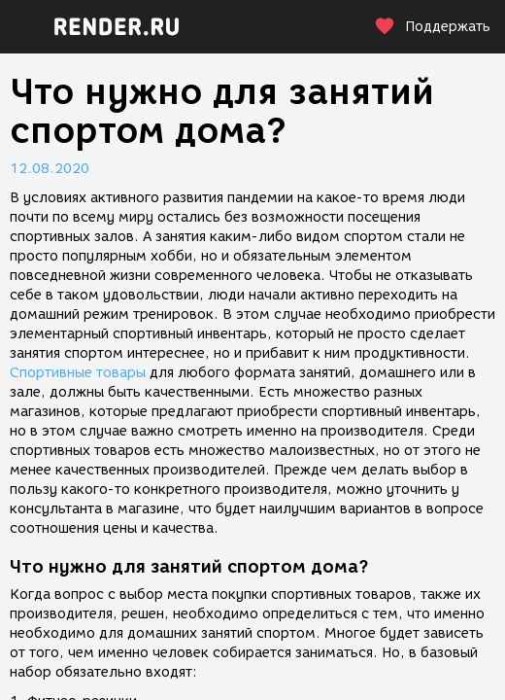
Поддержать (432, 27)
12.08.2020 (49, 168)
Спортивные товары (78, 373)
